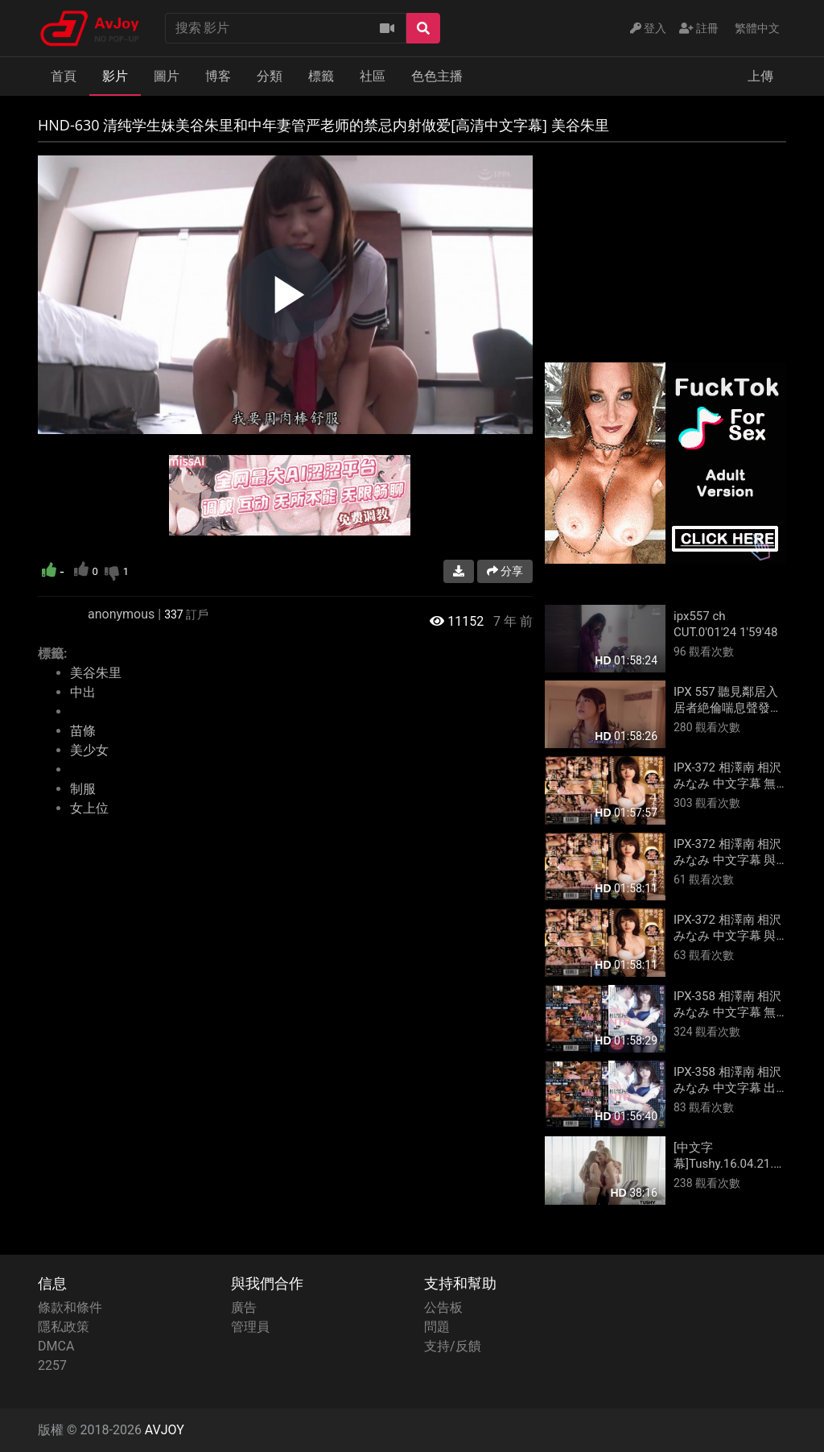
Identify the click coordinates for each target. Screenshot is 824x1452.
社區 (372, 76)
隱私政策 (63, 1326)
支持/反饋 (452, 1346)
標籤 (321, 76)
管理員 (250, 1326)
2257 (52, 1365)
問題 (437, 1326)
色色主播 (437, 76)
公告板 (443, 1307)
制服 (83, 788)
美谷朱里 (96, 672)
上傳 (760, 76)
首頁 (63, 76)
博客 (218, 76)
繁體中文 (757, 28)
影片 (115, 76)
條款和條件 (70, 1307)
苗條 (83, 730)
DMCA (56, 1346)
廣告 (244, 1307)
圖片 (166, 76)
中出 (83, 692)
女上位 (89, 808)
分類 (269, 76)
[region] (285, 294)
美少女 (89, 750)
